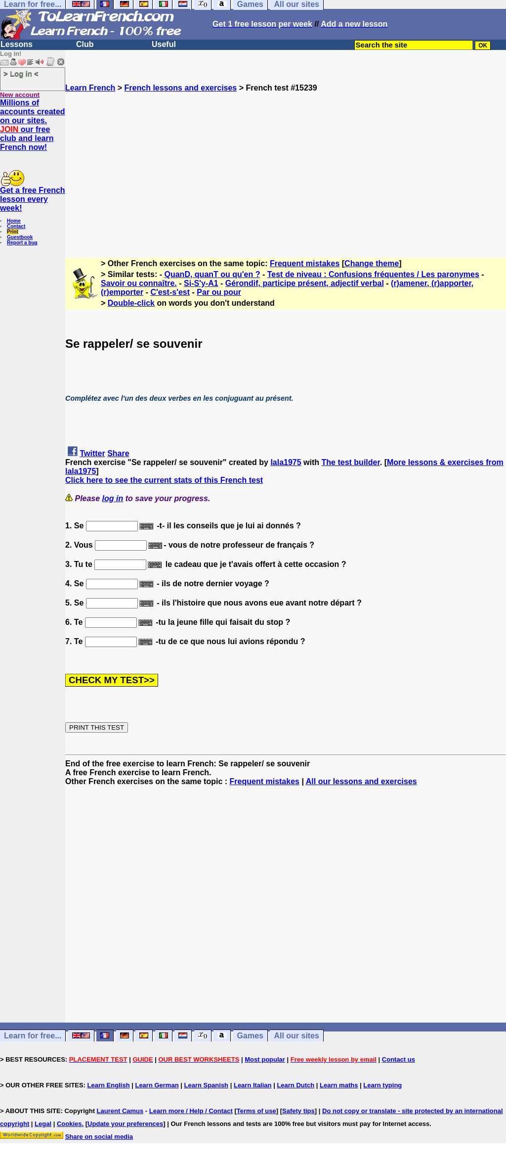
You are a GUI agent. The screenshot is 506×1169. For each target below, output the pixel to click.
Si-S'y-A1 (201, 283)
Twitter (92, 453)
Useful (164, 44)
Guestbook (20, 237)
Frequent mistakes (304, 263)
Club (85, 44)
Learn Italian (253, 1085)
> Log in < (21, 73)
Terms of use (256, 1111)
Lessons (16, 44)
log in (113, 498)
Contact (16, 226)
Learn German (156, 1085)
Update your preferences (125, 1123)
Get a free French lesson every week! (32, 199)
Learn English (108, 1085)
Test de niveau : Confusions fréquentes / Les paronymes (373, 274)
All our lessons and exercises (361, 781)
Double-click (131, 303)
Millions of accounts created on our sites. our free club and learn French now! (32, 124)
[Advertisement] (285, 162)
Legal (43, 1123)
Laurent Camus (120, 1111)
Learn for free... (32, 1035)
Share (118, 453)
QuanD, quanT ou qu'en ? (212, 274)
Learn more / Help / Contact (191, 1111)
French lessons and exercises (181, 88)
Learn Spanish (206, 1085)
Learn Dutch (295, 1085)
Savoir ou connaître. (139, 283)
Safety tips (298, 1111)
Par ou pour (219, 292)
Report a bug (22, 242)
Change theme (371, 263)
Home (14, 221)
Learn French (90, 88)
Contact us (398, 1059)
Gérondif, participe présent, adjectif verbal (304, 283)
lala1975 (285, 462)
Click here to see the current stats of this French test (164, 480)
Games (250, 1035)
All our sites (296, 1035)
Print (12, 231)
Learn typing (382, 1085)
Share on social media (99, 1136)
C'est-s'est (170, 292)
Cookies (69, 1123)
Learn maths (339, 1085)
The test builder (351, 462)
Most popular (265, 1059)
